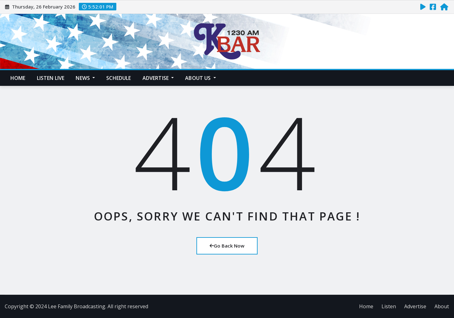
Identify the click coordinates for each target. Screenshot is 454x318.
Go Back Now (227, 246)
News (85, 78)
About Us (200, 78)
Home (18, 78)
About (441, 306)
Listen (388, 306)
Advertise (158, 78)
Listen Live (51, 78)
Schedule (118, 78)
